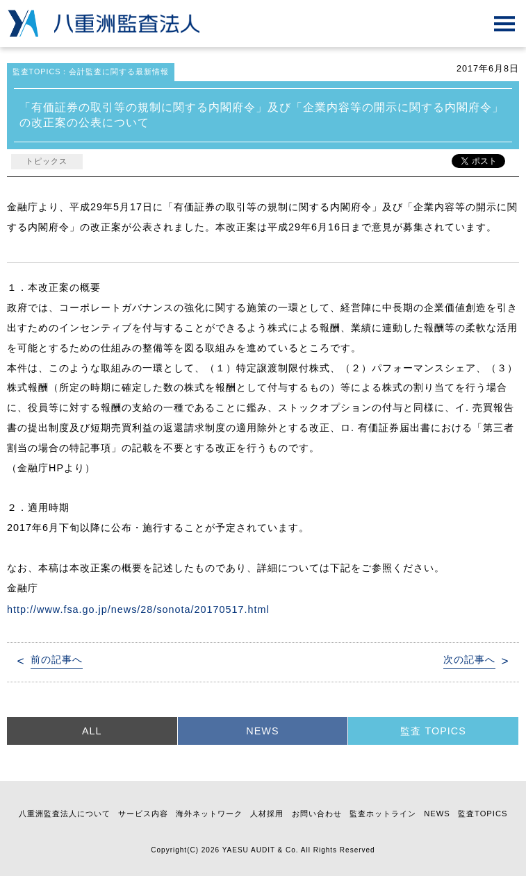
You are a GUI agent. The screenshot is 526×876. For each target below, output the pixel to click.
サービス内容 (143, 813)
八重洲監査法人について (64, 813)
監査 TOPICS (433, 730)
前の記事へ (57, 659)
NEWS (262, 730)
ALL (92, 730)
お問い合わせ (317, 813)
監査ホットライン (383, 813)
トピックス (46, 161)
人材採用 (266, 813)
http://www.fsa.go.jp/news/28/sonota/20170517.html (138, 609)
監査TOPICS (482, 813)
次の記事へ (469, 659)
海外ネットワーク (209, 813)
